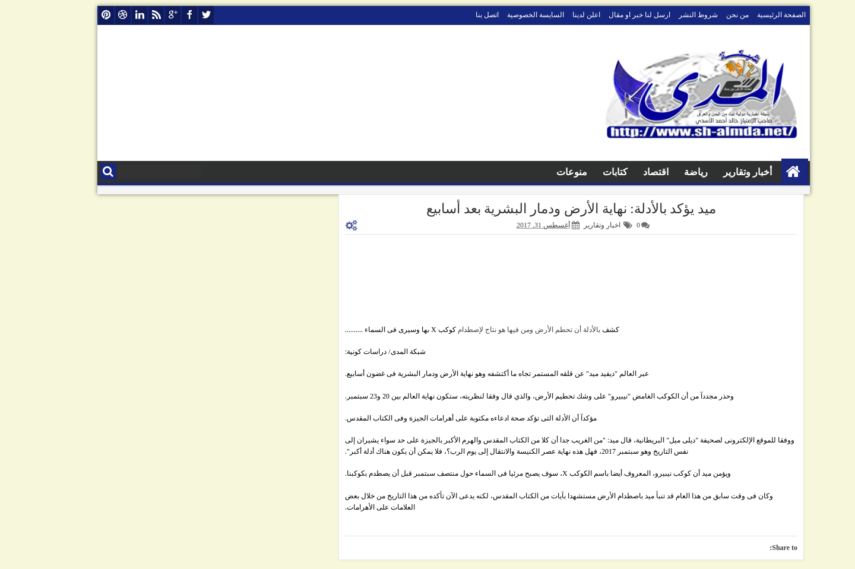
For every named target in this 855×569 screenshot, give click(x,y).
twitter (180, 15)
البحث (82, 171)
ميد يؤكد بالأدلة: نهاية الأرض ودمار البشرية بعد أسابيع (545, 208)
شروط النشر (672, 15)
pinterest (80, 15)
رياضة (670, 172)
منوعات (545, 172)
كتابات (589, 172)
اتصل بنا (461, 15)
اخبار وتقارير (576, 225)
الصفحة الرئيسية (755, 15)
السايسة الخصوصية (509, 15)
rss (130, 15)
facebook (163, 15)
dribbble (96, 15)
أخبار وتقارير (721, 172)
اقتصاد (629, 172)
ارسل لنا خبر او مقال (613, 15)
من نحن (711, 15)
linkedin (113, 15)
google (146, 15)
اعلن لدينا (560, 15)
